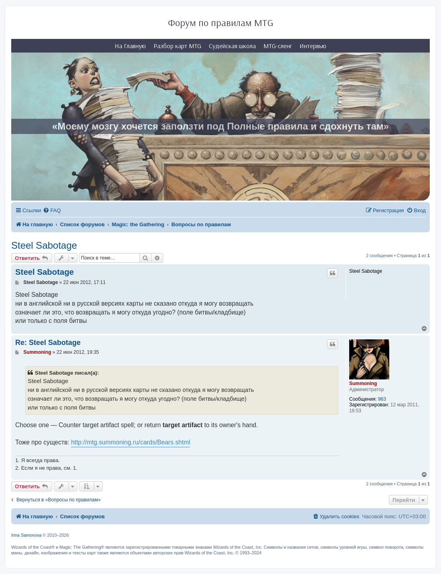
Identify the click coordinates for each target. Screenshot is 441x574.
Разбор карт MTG (177, 46)
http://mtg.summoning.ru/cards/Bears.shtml (130, 442)
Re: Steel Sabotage (48, 343)
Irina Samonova (26, 535)
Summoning (363, 383)
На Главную (130, 46)
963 (382, 399)
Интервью (312, 46)
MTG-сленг (277, 46)
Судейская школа (232, 46)
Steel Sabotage (44, 245)
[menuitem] (52, 210)
